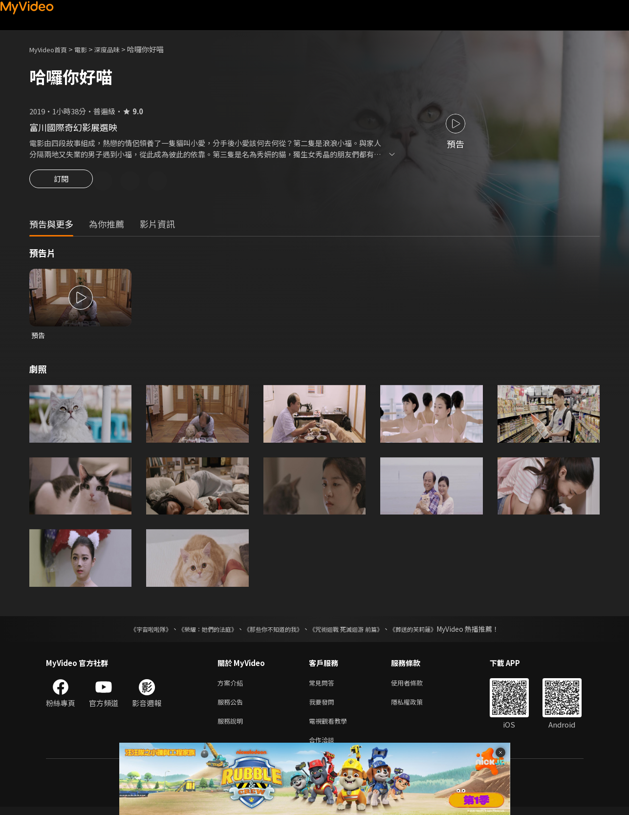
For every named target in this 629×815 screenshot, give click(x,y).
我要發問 (323, 706)
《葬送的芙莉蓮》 (432, 631)
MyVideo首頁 (51, 49)
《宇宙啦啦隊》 (131, 631)
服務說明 (232, 727)
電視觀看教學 (331, 727)
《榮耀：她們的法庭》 (196, 631)
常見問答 (323, 686)
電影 (88, 49)
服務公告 (232, 706)
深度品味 (117, 49)
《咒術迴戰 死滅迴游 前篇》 (355, 631)
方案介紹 (232, 686)
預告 (38, 337)
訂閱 (61, 181)
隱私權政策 (415, 706)
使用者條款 (415, 686)
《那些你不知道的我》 (272, 631)
